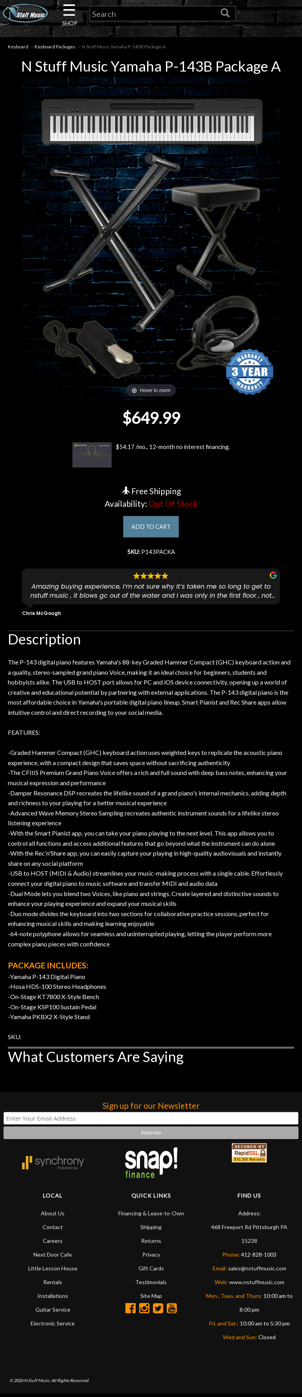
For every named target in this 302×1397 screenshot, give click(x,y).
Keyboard (18, 48)
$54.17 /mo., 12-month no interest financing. (151, 456)
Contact (52, 1230)
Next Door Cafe (52, 1257)
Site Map (151, 1299)
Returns (151, 1244)
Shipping (151, 1230)
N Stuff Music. (37, 1383)
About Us (52, 1216)
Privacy (151, 1257)
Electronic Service (53, 1326)
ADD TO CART (151, 528)
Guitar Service (52, 1312)
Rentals (52, 1285)
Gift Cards (151, 1271)
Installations (52, 1299)
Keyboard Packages (55, 48)
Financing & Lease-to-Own (151, 1216)
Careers (53, 1244)
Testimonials (151, 1285)
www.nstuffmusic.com (256, 1285)
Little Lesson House (52, 1271)
